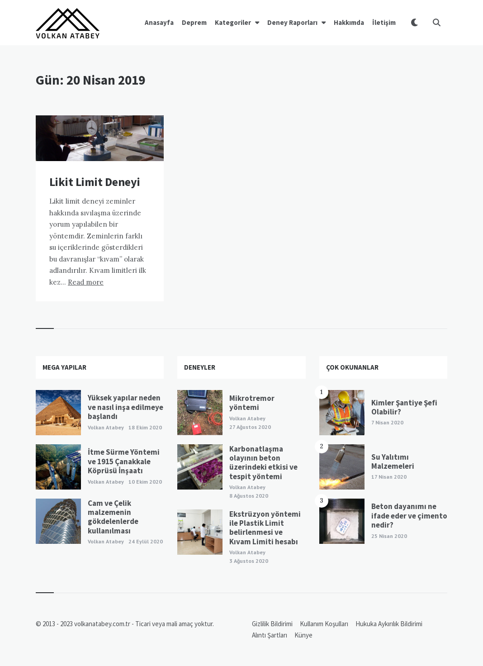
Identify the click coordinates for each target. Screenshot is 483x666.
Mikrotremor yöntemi (252, 402)
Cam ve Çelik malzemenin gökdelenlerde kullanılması (113, 517)
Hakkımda (349, 22)
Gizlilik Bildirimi (272, 623)
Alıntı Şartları (269, 635)
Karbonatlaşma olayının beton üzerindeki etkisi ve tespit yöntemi (263, 462)
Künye (303, 635)
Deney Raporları (292, 22)
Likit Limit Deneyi (94, 181)
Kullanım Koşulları (324, 623)
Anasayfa (159, 22)
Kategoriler (233, 22)
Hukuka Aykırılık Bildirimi (388, 623)
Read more (86, 282)
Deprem (194, 22)
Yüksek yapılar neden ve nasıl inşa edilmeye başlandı (125, 407)
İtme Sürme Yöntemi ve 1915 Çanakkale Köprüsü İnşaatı (124, 461)
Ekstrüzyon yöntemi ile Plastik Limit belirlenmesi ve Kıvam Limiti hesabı (265, 528)
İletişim (384, 22)
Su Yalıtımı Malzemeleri (392, 461)
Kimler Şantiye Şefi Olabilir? (404, 407)
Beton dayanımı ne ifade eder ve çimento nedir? (409, 515)
